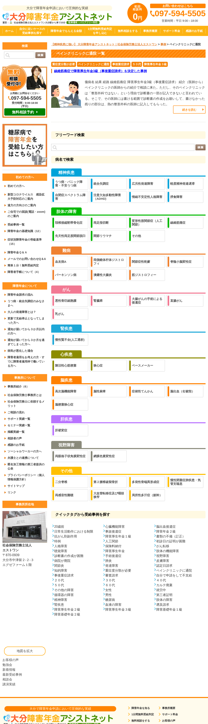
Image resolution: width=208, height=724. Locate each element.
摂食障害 (176, 197)
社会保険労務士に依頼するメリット (26, 403)
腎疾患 (59, 604)
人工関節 (111, 541)
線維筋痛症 (177, 222)
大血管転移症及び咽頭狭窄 (108, 495)
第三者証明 (164, 594)
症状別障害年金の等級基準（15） (25, 241)
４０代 (161, 580)
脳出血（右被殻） (182, 391)
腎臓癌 (98, 300)
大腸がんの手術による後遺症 (147, 300)
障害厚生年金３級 (155, 64)
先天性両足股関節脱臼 (70, 236)
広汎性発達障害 (142, 183)
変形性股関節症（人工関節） (147, 222)
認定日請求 (164, 565)
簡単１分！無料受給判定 (23, 265)
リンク (12, 492)
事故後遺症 (113, 531)
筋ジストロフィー (144, 275)
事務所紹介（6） (18, 386)
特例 (57, 541)
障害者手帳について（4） (24, 272)
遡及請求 (162, 604)
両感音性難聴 (64, 495)
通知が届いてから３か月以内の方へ (26, 331)
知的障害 (60, 570)
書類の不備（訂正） (170, 536)
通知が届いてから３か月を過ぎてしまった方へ (26, 342)
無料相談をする (128, 31)
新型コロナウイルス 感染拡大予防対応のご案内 (26, 196)
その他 (136, 236)
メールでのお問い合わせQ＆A (27, 259)
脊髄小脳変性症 (181, 261)
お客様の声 (10, 660)
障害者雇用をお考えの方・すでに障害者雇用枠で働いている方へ (26, 361)
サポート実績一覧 (19, 418)
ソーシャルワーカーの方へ (25, 451)
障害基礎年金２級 (67, 614)
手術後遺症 (113, 555)
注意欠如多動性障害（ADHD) (107, 196)
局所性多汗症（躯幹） (147, 495)
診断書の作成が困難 (68, 555)
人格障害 (60, 546)
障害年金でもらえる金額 (66, 31)
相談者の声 (15, 438)
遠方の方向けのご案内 (22, 205)
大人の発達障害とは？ (22, 312)
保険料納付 (113, 546)
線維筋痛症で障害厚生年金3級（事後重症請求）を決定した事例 (100, 71)
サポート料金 (171, 31)
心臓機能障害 (115, 526)
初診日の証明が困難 (170, 541)
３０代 (110, 580)
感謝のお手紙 (194, 31)
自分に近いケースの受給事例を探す (32, 31)
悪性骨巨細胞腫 (65, 300)
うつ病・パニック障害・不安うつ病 (68, 183)
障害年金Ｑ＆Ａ (17, 252)
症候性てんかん (142, 391)
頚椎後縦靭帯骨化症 (68, 222)
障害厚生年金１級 (118, 536)
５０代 (136, 64)
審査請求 (111, 575)
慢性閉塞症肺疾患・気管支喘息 (185, 481)
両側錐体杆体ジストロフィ (108, 261)
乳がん (59, 314)
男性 (108, 594)
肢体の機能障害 (167, 550)
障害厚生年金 (115, 550)
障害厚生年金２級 (67, 609)
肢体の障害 (164, 599)
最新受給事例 (12, 674)
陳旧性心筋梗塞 (65, 365)
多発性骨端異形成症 (145, 482)
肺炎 (108, 560)
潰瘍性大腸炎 (102, 275)
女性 (108, 590)
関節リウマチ (102, 236)
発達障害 (111, 565)
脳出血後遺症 (166, 526)
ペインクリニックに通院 (93, 64)
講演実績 (8, 684)
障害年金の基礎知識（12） (25, 231)
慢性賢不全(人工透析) (69, 339)
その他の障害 (64, 590)
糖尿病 (110, 599)
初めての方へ (16, 186)
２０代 (59, 580)
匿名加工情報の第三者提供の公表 (26, 466)
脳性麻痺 (99, 391)
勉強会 (7, 664)
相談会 (7, 679)
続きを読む (189, 109)
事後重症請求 (120, 64)
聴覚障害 (60, 550)
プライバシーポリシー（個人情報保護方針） (26, 477)
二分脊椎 (61, 482)
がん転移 (162, 546)
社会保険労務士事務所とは (25, 395)
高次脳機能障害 (65, 391)
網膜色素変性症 (104, 456)
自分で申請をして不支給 (174, 575)
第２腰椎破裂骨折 (105, 482)
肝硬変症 (61, 430)
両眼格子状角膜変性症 (70, 456)
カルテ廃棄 (164, 585)
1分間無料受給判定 (142, 714)
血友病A (60, 261)
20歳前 (59, 526)
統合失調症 (101, 183)
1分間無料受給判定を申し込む (100, 31)
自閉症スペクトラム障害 (70, 196)
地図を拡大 (25, 651)
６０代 (110, 585)
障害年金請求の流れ (20, 294)
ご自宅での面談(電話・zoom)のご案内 (26, 214)
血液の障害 (113, 604)
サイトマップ (16, 485)
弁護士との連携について (23, 457)
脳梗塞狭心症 (64, 404)
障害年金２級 (166, 531)
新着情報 (8, 669)
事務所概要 (150, 31)
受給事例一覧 (16, 224)
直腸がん (176, 300)
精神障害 (60, 599)
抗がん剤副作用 (65, 536)
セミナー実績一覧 (19, 425)
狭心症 (98, 365)
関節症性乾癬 (141, 261)
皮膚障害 (162, 560)
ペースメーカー (142, 365)
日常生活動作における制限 (73, 531)
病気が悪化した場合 (20, 350)
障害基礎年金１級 (169, 609)
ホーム (9, 31)
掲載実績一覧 (16, 431)
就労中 (161, 590)
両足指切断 (101, 222)
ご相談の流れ (16, 412)
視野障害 (162, 555)
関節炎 (59, 565)
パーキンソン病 (65, 275)
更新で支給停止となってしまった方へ (26, 320)
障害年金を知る (140, 708)
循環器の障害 (64, 594)
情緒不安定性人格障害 (147, 197)
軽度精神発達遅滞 (182, 183)
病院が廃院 (62, 560)
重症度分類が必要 (63, 64)
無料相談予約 (23, 112)
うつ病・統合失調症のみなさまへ (26, 303)
